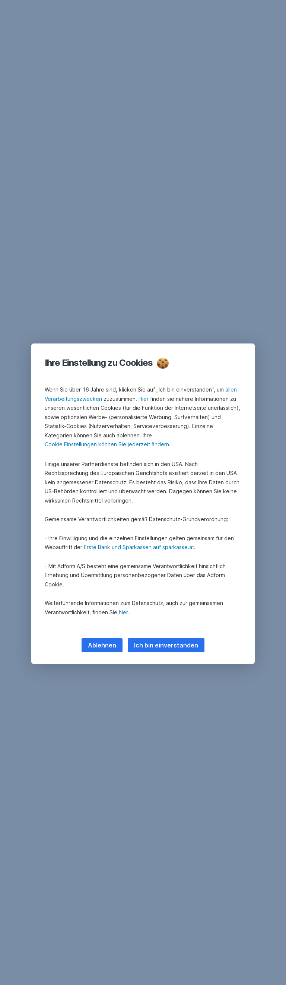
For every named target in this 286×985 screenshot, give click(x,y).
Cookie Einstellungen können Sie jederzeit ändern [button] (107, 444)
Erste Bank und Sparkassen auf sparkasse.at (139, 547)
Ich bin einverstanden (166, 645)
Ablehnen (102, 645)
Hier (144, 399)
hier (123, 612)
